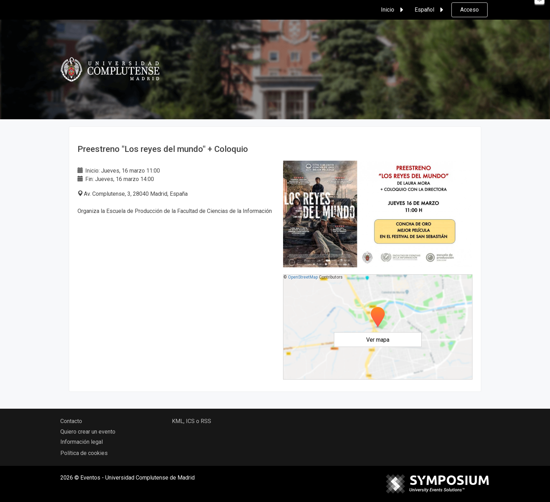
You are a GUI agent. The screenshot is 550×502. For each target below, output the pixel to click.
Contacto (71, 421)
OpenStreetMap (303, 277)
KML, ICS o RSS (191, 421)
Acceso (469, 9)
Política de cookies (84, 453)
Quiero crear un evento (87, 431)
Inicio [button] (393, 10)
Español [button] (430, 10)
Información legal (81, 442)
